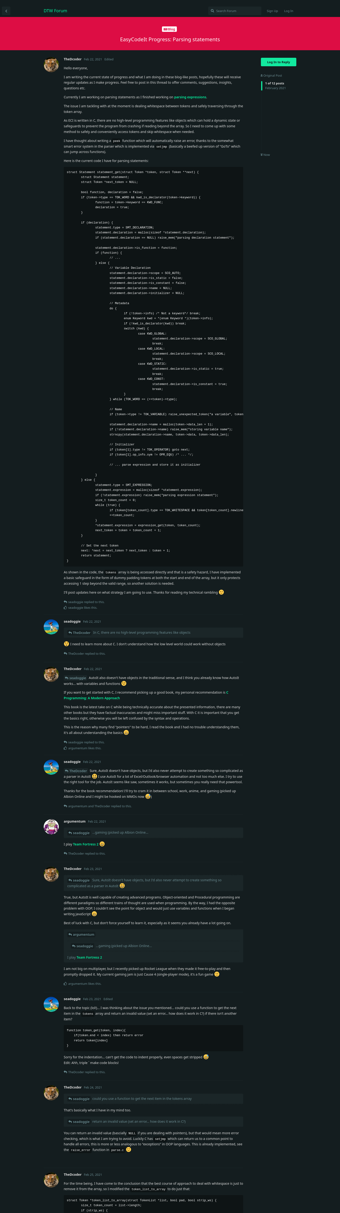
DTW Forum (55, 10)
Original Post (271, 75)
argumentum (83, 934)
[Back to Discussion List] (6, 11)
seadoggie (77, 678)
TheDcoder (81, 632)
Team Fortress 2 (85, 844)
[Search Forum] (234, 11)
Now (265, 155)
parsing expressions (190, 97)
